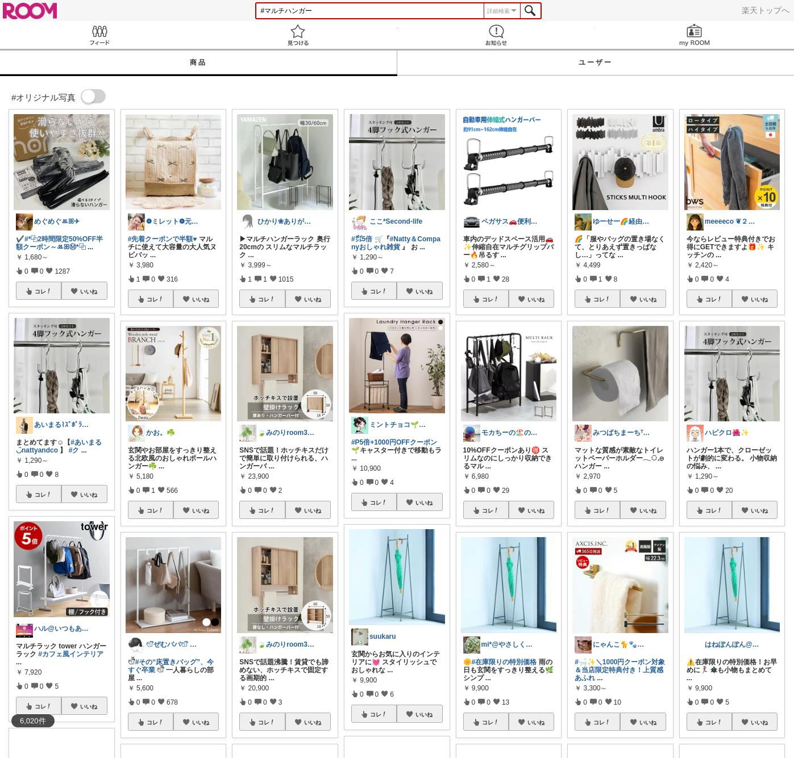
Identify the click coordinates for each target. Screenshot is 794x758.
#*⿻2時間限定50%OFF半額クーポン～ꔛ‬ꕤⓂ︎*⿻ (59, 243)
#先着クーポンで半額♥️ (162, 239)
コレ (43, 291)
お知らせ (496, 35)
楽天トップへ (765, 10)
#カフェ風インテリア (70, 654)
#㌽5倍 (361, 239)
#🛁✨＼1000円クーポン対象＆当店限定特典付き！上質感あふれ (620, 670)
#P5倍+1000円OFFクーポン (394, 442)
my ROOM (695, 35)
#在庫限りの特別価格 (504, 662)
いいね (88, 291)
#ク (74, 450)
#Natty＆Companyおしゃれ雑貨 (395, 243)
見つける (297, 35)
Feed (99, 35)
